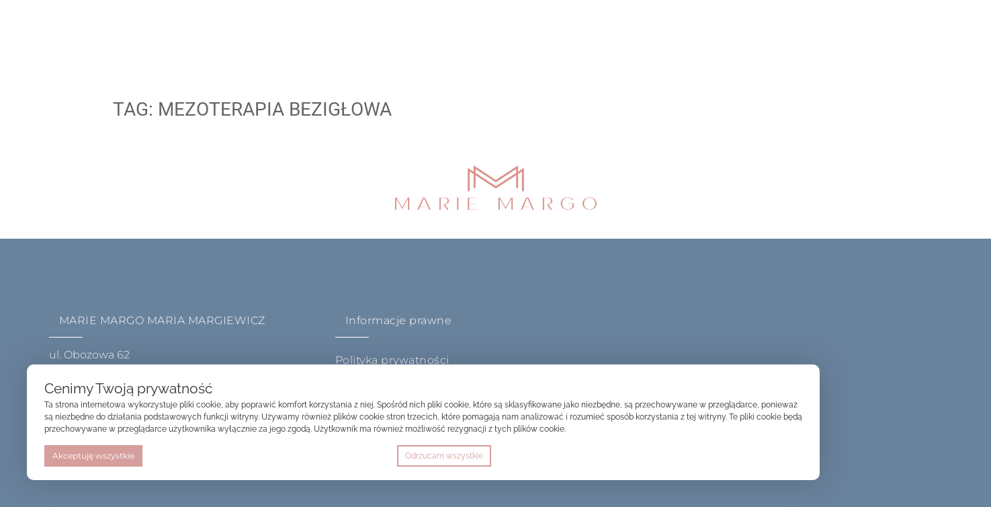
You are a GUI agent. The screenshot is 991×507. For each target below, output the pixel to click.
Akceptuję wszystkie (93, 456)
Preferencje (773, 456)
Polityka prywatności (392, 360)
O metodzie (296, 36)
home (223, 36)
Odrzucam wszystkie (444, 456)
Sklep (455, 36)
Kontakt (524, 36)
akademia (383, 36)
